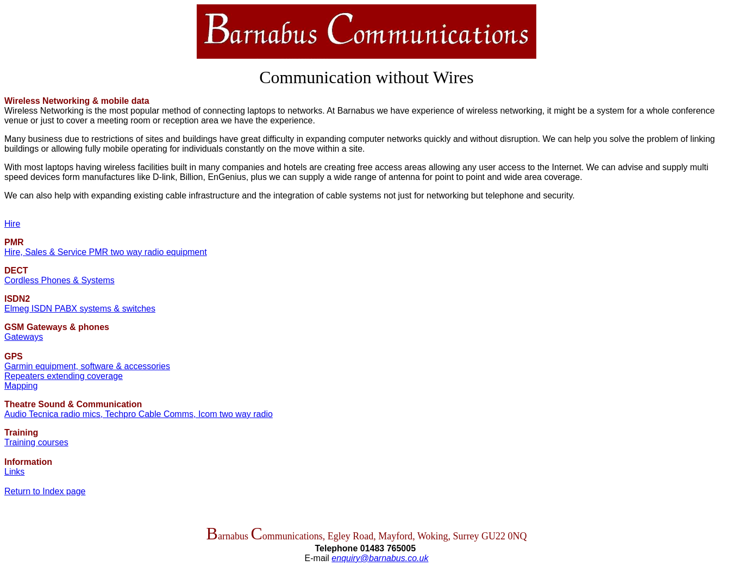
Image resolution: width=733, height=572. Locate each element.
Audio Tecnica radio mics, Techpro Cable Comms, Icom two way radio (138, 414)
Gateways (23, 336)
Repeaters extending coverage (63, 376)
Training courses (36, 442)
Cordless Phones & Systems (59, 280)
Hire (12, 223)
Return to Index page (44, 491)
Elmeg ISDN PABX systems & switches (79, 308)
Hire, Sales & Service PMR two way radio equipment (105, 252)
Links (14, 471)
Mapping (20, 385)
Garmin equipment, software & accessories (87, 366)
